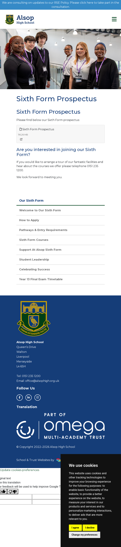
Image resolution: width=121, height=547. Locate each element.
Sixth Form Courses (33, 240)
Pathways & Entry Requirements (43, 230)
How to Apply (29, 220)
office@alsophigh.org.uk (42, 381)
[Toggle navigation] (114, 19)
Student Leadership (34, 259)
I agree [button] (75, 527)
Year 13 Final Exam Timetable (41, 279)
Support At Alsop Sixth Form (40, 249)
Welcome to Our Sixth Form (40, 210)
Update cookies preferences (19, 470)
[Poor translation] (12, 491)
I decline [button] (90, 527)
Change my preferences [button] (84, 534)
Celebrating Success (34, 269)
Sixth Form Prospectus (37, 129)
